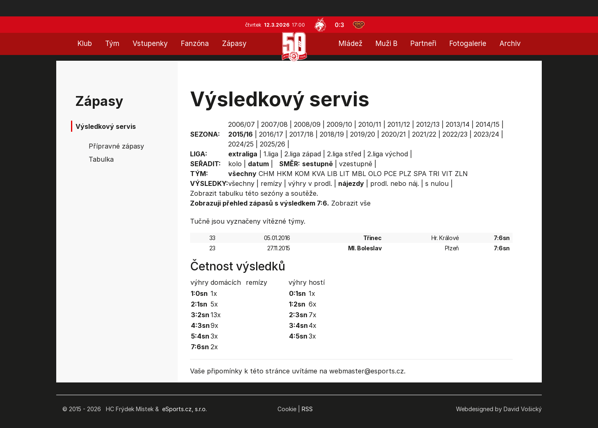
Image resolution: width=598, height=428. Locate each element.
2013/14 (458, 124)
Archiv (510, 43)
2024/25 (241, 144)
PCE (390, 173)
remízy (271, 183)
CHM (267, 173)
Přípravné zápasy (116, 146)
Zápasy (234, 43)
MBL (359, 173)
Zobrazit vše (351, 203)
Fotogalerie (467, 43)
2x (214, 347)
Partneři (423, 43)
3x (214, 336)
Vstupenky (150, 43)
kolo (235, 164)
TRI (434, 173)
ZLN (461, 173)
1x (214, 293)
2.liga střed (344, 154)
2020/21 (393, 134)
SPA (419, 173)
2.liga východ (387, 154)
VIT (447, 173)
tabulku (231, 193)
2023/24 (486, 134)
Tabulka (101, 159)
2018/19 (332, 134)
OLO (375, 173)
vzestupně (355, 164)
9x (214, 325)
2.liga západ (302, 154)
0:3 (339, 24)
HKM (285, 173)
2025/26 (272, 144)
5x (214, 304)
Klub (85, 43)
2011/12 (398, 124)
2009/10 (339, 124)
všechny (241, 183)
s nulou (437, 183)
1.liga (270, 154)
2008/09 (307, 124)
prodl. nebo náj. (394, 183)
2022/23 (454, 134)
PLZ (405, 173)
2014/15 (487, 124)
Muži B (386, 43)
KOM (302, 173)
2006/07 (241, 124)
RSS (307, 408)
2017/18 (301, 134)
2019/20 (362, 134)
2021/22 (424, 134)
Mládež (350, 43)
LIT (344, 173)
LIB (332, 173)
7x (312, 315)
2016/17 (271, 134)
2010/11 (369, 124)
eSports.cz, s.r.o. (184, 408)
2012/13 (428, 124)
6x (312, 304)
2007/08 (274, 124)
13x (216, 315)
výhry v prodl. (310, 183)
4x (312, 325)
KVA (318, 173)
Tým (112, 43)
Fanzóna (195, 43)
